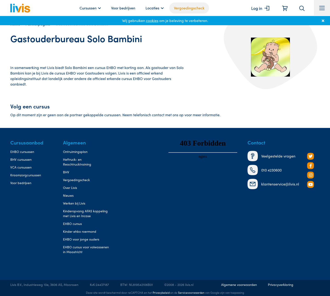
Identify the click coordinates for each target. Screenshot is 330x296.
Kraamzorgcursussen (25, 175)
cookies (152, 20)
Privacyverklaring (280, 284)
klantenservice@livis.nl (273, 184)
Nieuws (68, 195)
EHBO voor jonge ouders (81, 239)
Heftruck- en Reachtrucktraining (77, 161)
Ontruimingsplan (75, 151)
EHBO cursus (72, 223)
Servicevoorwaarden (191, 292)
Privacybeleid (161, 292)
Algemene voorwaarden (239, 284)
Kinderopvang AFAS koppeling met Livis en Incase (85, 213)
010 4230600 (265, 170)
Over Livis (70, 187)
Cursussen (88, 8)
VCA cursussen (21, 167)
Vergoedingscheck (189, 8)
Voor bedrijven (123, 8)
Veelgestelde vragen (271, 156)
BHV (66, 172)
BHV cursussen (21, 159)
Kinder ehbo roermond (79, 231)
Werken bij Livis (74, 203)
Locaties (152, 8)
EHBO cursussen (22, 151)
